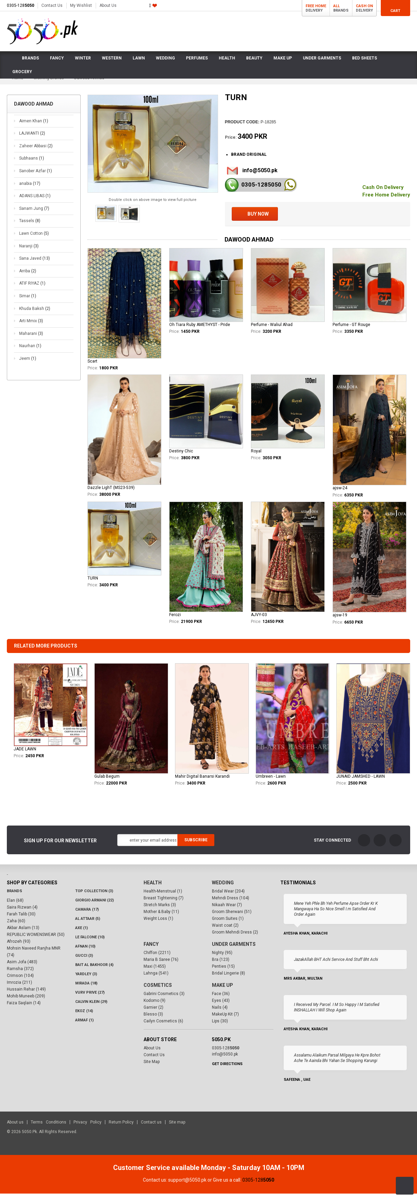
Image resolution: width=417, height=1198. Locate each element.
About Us (108, 5)
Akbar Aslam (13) (23, 932)
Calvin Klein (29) (91, 1006)
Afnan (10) (85, 951)
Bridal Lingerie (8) (228, 978)
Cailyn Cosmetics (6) (163, 1025)
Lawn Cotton (34, 237)
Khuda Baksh (34, 313)
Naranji (29, 250)
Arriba (27, 275)
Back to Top (405, 1186)
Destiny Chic (181, 455)
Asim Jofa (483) (22, 966)
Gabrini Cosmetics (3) (164, 998)
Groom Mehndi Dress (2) (235, 937)
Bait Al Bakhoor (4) (94, 969)
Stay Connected (332, 844)
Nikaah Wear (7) (227, 909)
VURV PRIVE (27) (90, 997)
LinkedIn (395, 845)
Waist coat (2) (225, 930)
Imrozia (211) (19, 987)
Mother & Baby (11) (161, 916)
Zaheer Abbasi (36, 150)
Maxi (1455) (155, 971)
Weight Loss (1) (158, 923)
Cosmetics (158, 990)
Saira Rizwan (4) (22, 912)
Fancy (151, 949)
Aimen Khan (33, 125)
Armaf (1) (84, 1025)
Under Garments (234, 949)
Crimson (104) (20, 980)
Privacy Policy (87, 1127)
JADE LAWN (25, 753)
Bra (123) (220, 964)
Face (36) (221, 998)
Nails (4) (220, 1012)
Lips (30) (220, 1025)
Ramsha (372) (20, 973)
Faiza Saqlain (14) (24, 1007)
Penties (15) (223, 971)
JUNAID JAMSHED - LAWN (360, 780)
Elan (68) (15, 905)
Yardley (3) (86, 979)
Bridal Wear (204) (228, 896)
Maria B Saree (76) (161, 964)
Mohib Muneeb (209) (26, 1000)
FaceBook (364, 845)
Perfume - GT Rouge (351, 329)
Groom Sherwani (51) (232, 916)
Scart (92, 365)
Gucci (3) (84, 960)
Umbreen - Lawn (271, 780)
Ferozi (175, 619)
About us (15, 1127)
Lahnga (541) (156, 978)
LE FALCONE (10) (90, 942)
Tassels (29, 225)
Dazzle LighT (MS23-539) (111, 492)
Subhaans (31, 163)
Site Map (152, 1066)
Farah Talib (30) (21, 918)
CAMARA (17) (87, 914)
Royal (256, 455)
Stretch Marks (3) (160, 909)
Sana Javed (34, 262)
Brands (14, 896)
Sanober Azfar (35, 175)
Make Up (222, 990)
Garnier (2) (153, 1012)
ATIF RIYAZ (32, 287)
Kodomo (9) (154, 1005)
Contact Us (52, 5)
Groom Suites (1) (228, 923)
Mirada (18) (86, 988)
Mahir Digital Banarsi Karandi (202, 780)
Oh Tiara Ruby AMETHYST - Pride (199, 329)
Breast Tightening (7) (164, 902)
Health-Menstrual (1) (163, 896)
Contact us (151, 1127)
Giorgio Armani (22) (94, 905)
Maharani (31, 338)
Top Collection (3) (94, 896)
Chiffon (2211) (157, 957)
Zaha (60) (16, 925)
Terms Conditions (48, 1127)
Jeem (27, 362)
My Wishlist (81, 5)
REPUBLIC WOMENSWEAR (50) (36, 939)
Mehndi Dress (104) (230, 902)
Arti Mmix (31, 325)
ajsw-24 (340, 492)
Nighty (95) (222, 957)
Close (412, 1170)
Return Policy (121, 1127)
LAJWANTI (32, 137)
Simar (27, 300)
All (336, 6)
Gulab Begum (107, 780)
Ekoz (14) (84, 1015)
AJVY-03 (259, 619)
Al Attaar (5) (87, 923)
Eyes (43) (221, 1005)
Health (153, 887)
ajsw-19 (340, 619)
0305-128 (20, 5)
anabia (29, 188)
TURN (93, 582)
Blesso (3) (153, 1019)
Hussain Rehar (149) (26, 994)
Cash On (364, 6)
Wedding (223, 887)
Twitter (380, 845)
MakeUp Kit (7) (225, 1019)
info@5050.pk (260, 175)
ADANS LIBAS (35, 200)
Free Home (316, 6)
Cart (395, 11)
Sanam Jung (34, 212)
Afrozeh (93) (18, 946)
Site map (177, 1127)
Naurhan (30, 350)
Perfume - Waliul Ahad (272, 329)
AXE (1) (81, 932)
